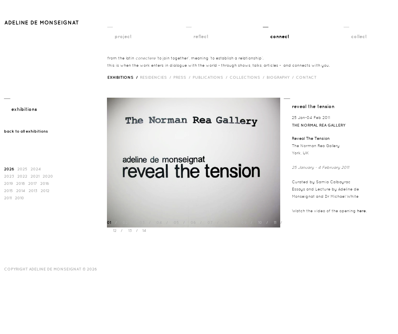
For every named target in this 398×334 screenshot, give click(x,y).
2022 (22, 176)
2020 (48, 176)
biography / (281, 77)
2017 (32, 183)
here (361, 211)
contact (306, 77)
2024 (36, 168)
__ (110, 24)
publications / (211, 77)
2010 (19, 197)
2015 (8, 190)
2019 (8, 183)
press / (183, 77)
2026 (9, 168)
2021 (35, 176)
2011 (8, 197)
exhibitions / (123, 77)
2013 (33, 190)
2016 (44, 183)
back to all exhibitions (26, 131)
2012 (45, 190)
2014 (20, 190)
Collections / (248, 77)
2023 (9, 176)
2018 (20, 183)
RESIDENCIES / (156, 77)
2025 (22, 168)
